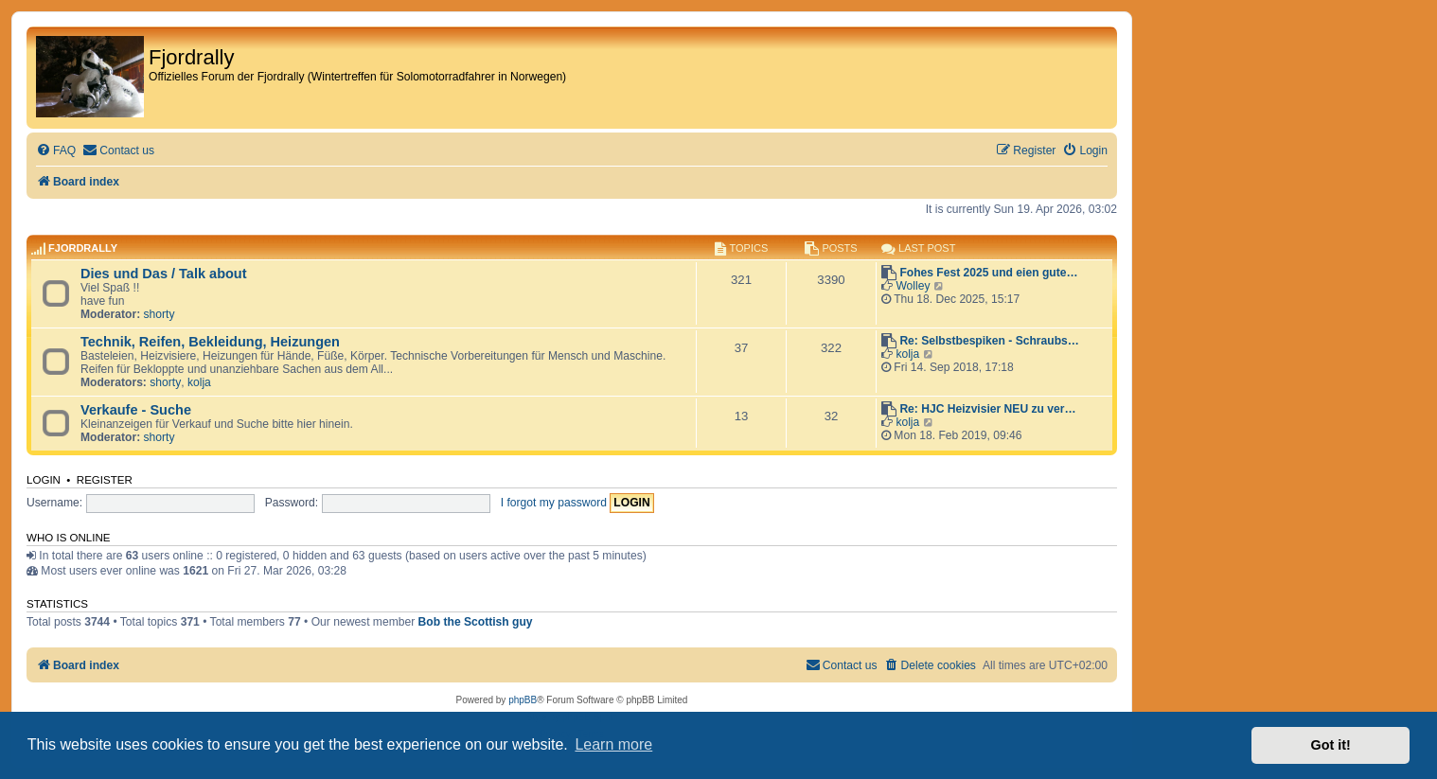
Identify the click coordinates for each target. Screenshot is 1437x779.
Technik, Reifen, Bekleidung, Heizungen (210, 341)
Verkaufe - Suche (135, 409)
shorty (159, 314)
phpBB (522, 700)
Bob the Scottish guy (475, 622)
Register (105, 480)
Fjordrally (82, 248)
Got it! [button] (1331, 744)
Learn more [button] (613, 744)
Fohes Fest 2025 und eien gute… (988, 272)
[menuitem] (56, 151)
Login (44, 480)
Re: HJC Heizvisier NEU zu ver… (987, 409)
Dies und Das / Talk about (163, 273)
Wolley (913, 285)
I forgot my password (554, 502)
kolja (199, 382)
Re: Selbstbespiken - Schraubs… (989, 340)
